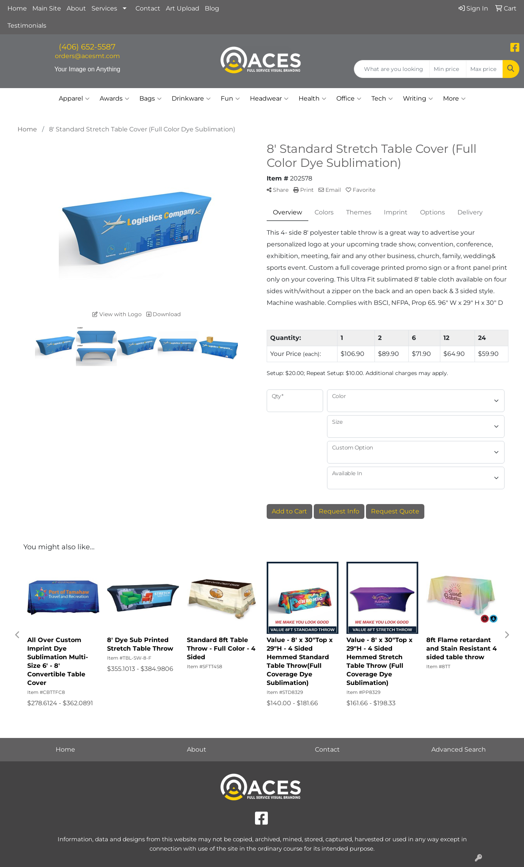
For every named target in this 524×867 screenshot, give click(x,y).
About (76, 8)
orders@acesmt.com (87, 56)
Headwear (269, 98)
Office (348, 98)
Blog (212, 8)
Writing (418, 98)
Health (312, 98)
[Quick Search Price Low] (447, 69)
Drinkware (191, 98)
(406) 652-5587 (87, 46)
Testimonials (26, 25)
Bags (150, 98)
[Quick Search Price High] (484, 69)
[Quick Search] (392, 69)
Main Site (46, 8)
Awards (114, 98)
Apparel (74, 98)
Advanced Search (458, 749)
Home (17, 8)
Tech (382, 98)
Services (104, 8)
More (454, 98)
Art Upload (182, 8)
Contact (147, 8)
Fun (230, 98)
